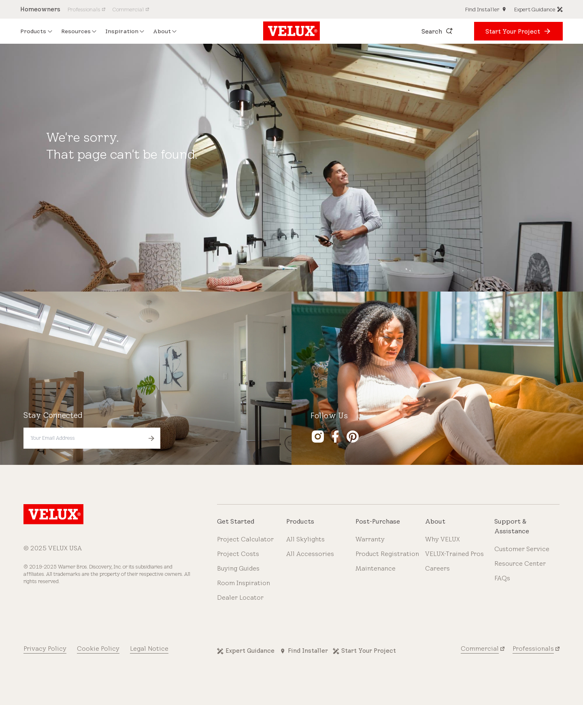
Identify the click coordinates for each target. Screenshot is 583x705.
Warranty (370, 539)
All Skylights (305, 539)
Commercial (480, 648)
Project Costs (238, 554)
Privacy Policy (44, 648)
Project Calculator (245, 539)
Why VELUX (442, 539)
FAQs (502, 578)
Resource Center (520, 563)
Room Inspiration (243, 583)
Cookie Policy (98, 648)
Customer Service (521, 549)
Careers (437, 568)
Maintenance (375, 568)
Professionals (533, 648)
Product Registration (387, 554)
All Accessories (310, 554)
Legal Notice (149, 648)
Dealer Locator (240, 597)
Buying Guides (238, 568)
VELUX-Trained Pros (454, 554)
